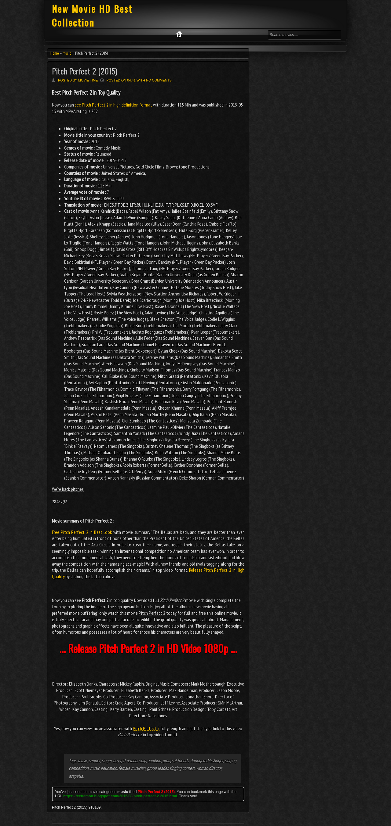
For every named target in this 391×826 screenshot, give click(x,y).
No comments (159, 80)
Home (54, 53)
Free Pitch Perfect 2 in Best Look (82, 532)
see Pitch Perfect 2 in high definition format (113, 105)
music (67, 53)
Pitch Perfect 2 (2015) (84, 71)
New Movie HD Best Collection (92, 15)
